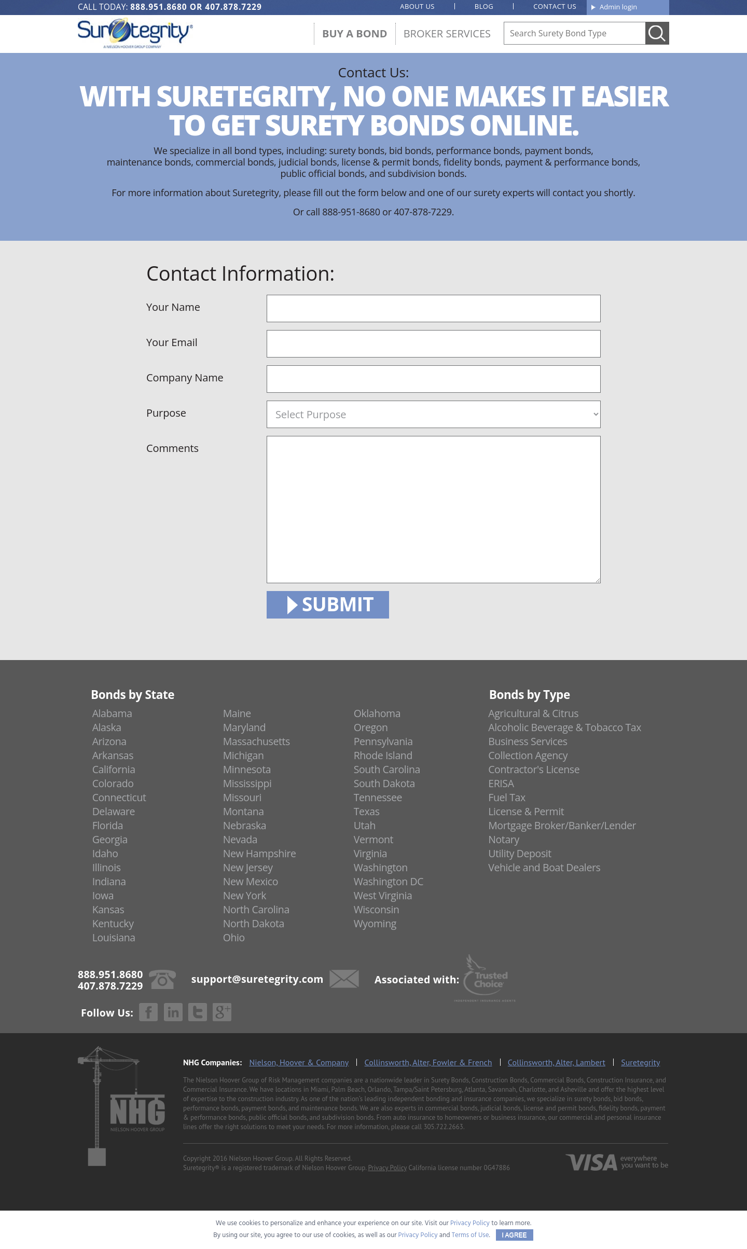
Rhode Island (383, 755)
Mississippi (247, 783)
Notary (503, 839)
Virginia (371, 853)
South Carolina (387, 769)
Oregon (371, 727)
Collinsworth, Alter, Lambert (556, 1062)
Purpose (166, 413)
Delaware (113, 811)
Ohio (234, 937)
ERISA (501, 783)
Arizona (109, 741)
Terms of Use (470, 1235)
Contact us (554, 6)
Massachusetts (256, 741)
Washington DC (389, 881)
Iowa (103, 895)
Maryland (244, 727)
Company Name (185, 377)
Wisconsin (376, 909)
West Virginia (383, 895)
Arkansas (113, 755)
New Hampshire (259, 853)
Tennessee (378, 797)
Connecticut (119, 797)
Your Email (172, 342)
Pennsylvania (383, 741)
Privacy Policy (387, 1167)
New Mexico (251, 881)
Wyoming (375, 923)
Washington (381, 867)
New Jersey (248, 867)
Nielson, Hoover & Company (299, 1062)
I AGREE (514, 1235)
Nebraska (245, 825)
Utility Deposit (519, 853)
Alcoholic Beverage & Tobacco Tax (564, 727)
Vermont (373, 839)
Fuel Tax (506, 797)
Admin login (618, 6)
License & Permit (526, 811)
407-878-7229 (423, 211)
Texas (367, 811)
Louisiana (113, 937)
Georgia (110, 839)
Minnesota (247, 769)
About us (417, 6)
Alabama (112, 713)
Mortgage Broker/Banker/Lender (562, 825)
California (113, 769)
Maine (237, 713)
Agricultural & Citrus (533, 713)
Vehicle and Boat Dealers (544, 867)
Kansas (108, 909)
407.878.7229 (233, 6)
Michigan (243, 755)
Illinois (106, 867)
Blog (484, 6)
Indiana (109, 881)
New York (244, 895)
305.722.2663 (443, 1126)
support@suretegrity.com (257, 978)
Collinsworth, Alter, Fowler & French (428, 1062)
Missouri (242, 797)
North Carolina (256, 909)
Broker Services (447, 33)
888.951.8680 (158, 6)
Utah (365, 825)
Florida (107, 825)
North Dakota (253, 923)
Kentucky (113, 923)
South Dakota (384, 783)
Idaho (105, 853)
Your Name (173, 307)
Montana (243, 811)
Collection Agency (528, 755)
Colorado (113, 783)
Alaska (106, 727)
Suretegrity (640, 1062)
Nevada (240, 839)
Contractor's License (533, 769)
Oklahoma (377, 713)
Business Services (527, 741)
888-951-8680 (351, 211)
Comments (172, 448)
